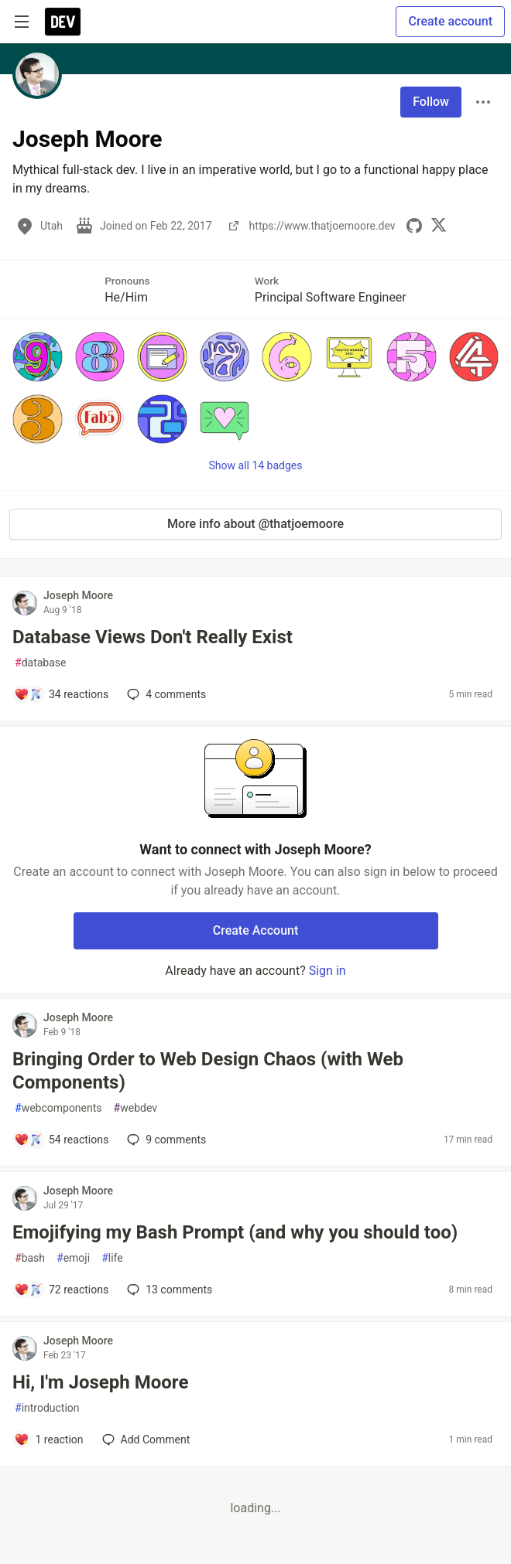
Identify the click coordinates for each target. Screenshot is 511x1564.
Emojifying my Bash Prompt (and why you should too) (235, 1232)
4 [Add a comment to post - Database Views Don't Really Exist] (165, 694)
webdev (135, 1108)
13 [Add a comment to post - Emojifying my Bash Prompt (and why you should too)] (168, 1289)
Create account (450, 21)
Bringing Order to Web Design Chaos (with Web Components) (207, 1070)
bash (30, 1258)
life (112, 1258)
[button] (37, 357)
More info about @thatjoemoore (255, 523)
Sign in (327, 970)
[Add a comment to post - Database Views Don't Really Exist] (61, 694)
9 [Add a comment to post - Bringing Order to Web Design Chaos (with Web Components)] (165, 1139)
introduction (47, 1408)
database (40, 663)
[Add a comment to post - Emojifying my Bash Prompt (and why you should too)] (61, 1289)
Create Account (256, 930)
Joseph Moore (78, 595)
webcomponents (58, 1108)
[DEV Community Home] (62, 21)
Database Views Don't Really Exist (152, 637)
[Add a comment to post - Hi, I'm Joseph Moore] (49, 1439)
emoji (73, 1258)
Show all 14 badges (256, 465)
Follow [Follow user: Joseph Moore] (431, 101)
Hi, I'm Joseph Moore (100, 1382)
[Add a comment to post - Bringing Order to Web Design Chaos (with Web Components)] (61, 1139)
